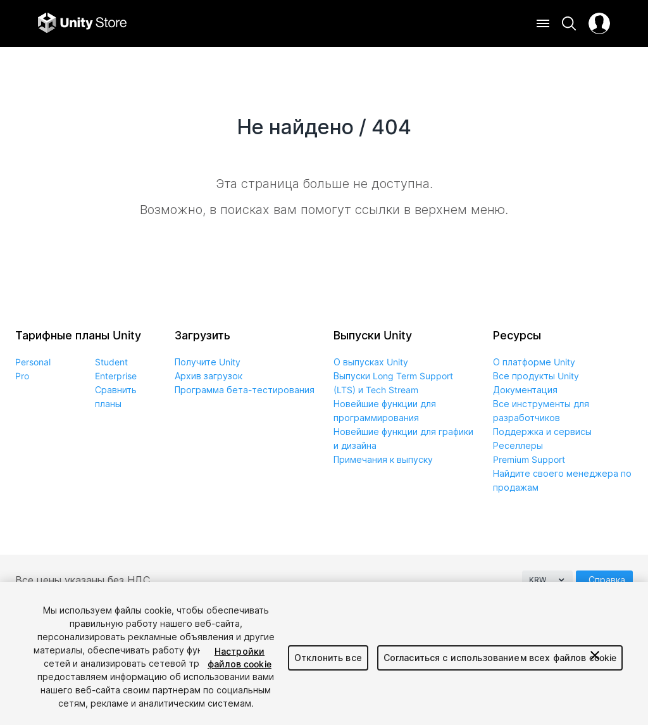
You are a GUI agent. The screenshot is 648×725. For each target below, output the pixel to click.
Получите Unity (207, 361)
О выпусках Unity (370, 361)
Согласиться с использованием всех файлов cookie (500, 657)
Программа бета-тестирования (245, 389)
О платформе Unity (534, 361)
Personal (33, 361)
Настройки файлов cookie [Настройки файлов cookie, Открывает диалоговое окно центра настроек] (239, 657)
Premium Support (529, 459)
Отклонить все (328, 657)
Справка (607, 579)
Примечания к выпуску (383, 459)
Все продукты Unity (536, 375)
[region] (324, 653)
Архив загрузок (208, 375)
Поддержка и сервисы (542, 431)
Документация (525, 389)
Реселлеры (518, 445)
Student (111, 361)
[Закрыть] (594, 655)
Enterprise (116, 375)
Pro (22, 375)
